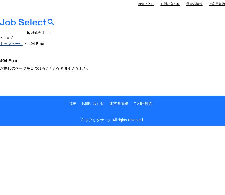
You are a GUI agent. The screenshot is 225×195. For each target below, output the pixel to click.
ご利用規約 (217, 4)
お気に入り (146, 4)
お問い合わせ (170, 4)
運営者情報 (194, 4)
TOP (73, 103)
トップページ (11, 43)
